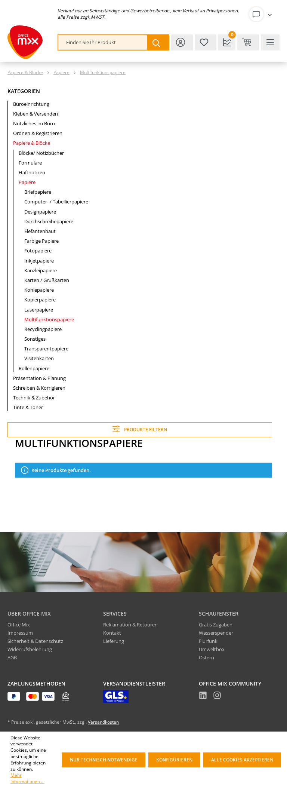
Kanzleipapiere (40, 270)
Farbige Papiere (41, 240)
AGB (12, 657)
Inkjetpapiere (39, 260)
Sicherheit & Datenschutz (35, 641)
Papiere (27, 182)
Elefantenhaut (40, 231)
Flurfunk (208, 641)
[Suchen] (158, 42)
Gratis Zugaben (215, 624)
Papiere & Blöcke (31, 142)
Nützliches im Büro (34, 123)
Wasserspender (216, 632)
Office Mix (18, 624)
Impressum (20, 632)
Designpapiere (40, 211)
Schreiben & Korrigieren (39, 387)
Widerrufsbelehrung (29, 649)
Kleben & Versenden (35, 113)
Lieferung (113, 641)
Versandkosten (103, 722)
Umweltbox (212, 649)
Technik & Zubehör (34, 397)
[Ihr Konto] (262, 14)
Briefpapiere (37, 191)
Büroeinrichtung (31, 104)
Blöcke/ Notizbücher (41, 153)
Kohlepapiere (39, 289)
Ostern (206, 657)
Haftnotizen (32, 172)
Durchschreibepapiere (48, 221)
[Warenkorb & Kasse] (248, 42)
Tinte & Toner (28, 407)
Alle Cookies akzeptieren (242, 760)
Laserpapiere (38, 309)
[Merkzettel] (205, 42)
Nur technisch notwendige (104, 760)
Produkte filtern (139, 428)
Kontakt (112, 632)
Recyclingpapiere (43, 329)
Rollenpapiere (34, 368)
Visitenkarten (39, 358)
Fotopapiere (38, 250)
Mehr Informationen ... (27, 778)
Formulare (30, 162)
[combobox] (102, 42)
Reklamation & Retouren (130, 624)
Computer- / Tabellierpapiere (56, 201)
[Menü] (270, 42)
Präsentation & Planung (39, 378)
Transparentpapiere (46, 348)
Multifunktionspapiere (49, 319)
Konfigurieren (174, 760)
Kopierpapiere (40, 299)
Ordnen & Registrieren (37, 133)
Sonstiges (35, 338)
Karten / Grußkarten (46, 280)
